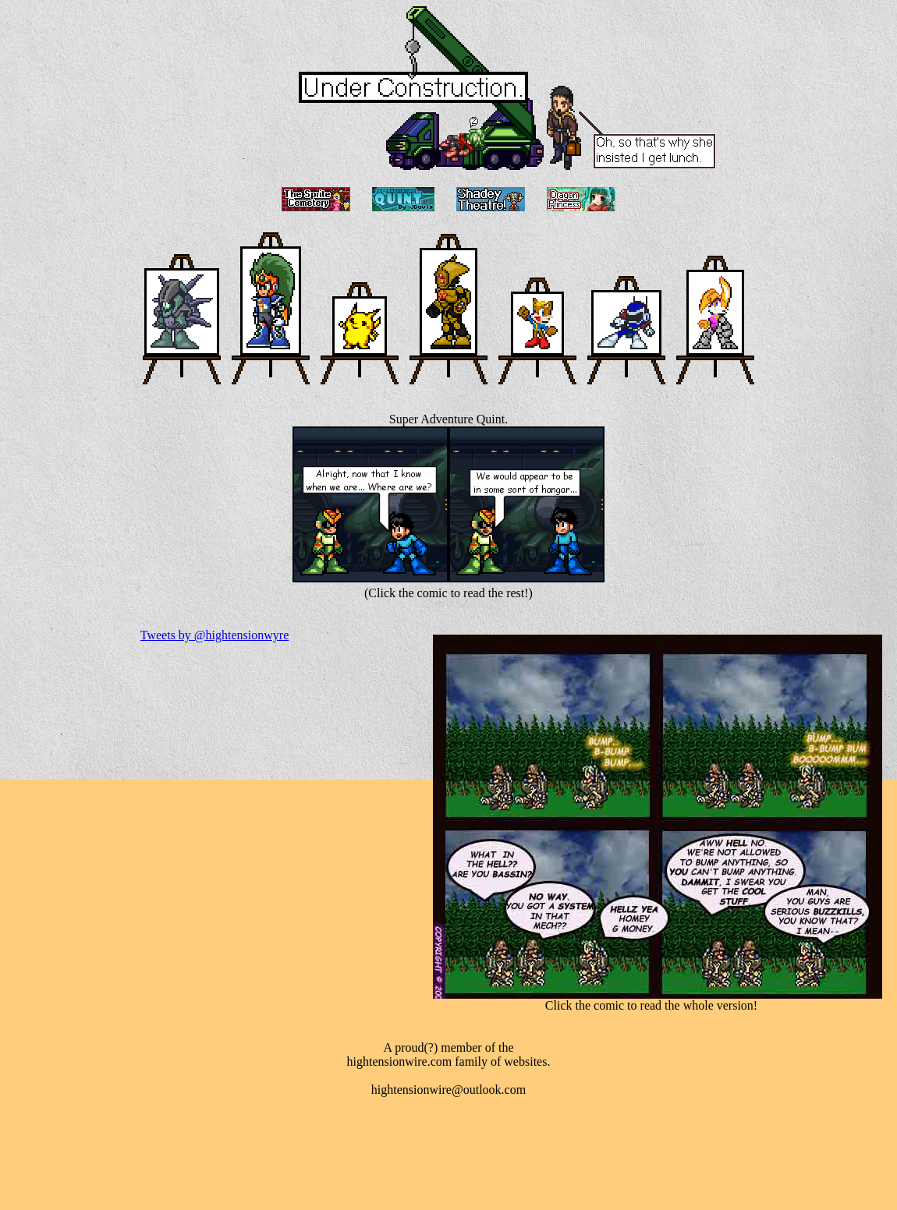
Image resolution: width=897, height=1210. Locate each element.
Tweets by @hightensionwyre (214, 635)
